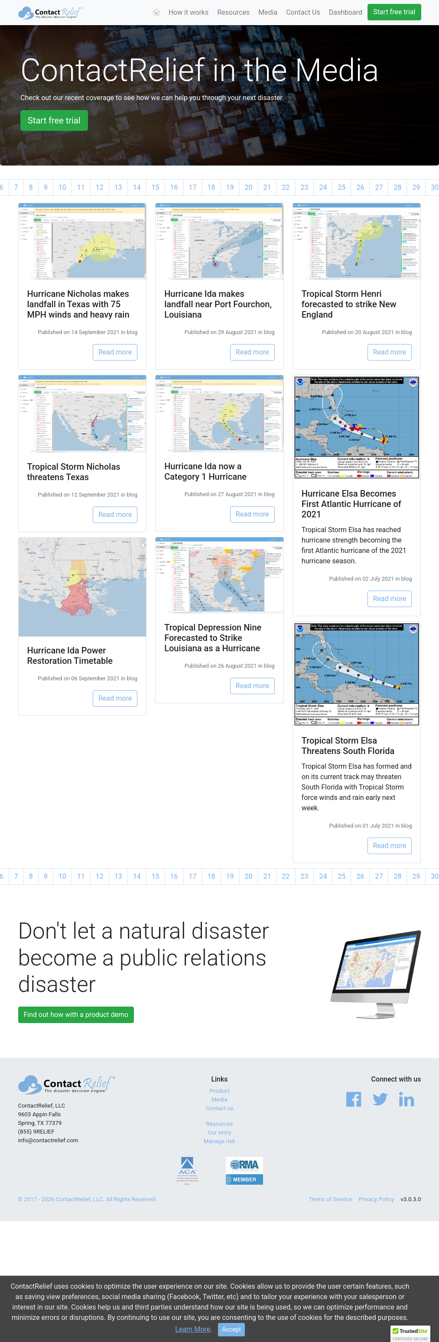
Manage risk (219, 1141)
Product (219, 1091)
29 (416, 187)
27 (379, 187)
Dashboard (345, 12)
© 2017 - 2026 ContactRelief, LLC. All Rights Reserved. (87, 1199)
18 (211, 187)
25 (341, 187)
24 (323, 187)
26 (360, 187)
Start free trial (394, 12)
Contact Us (303, 12)
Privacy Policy (376, 1199)
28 (397, 187)
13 (118, 187)
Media (267, 12)
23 (305, 187)
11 (81, 187)
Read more (115, 352)
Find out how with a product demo (76, 1015)
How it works (189, 12)
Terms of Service (330, 1199)
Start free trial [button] (54, 120)
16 (174, 187)
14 (137, 187)
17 (193, 187)
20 (249, 187)
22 (286, 187)
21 (267, 187)
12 (100, 187)
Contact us (219, 1108)
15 (155, 187)
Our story (219, 1132)
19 (230, 187)
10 (62, 187)
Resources (233, 12)
